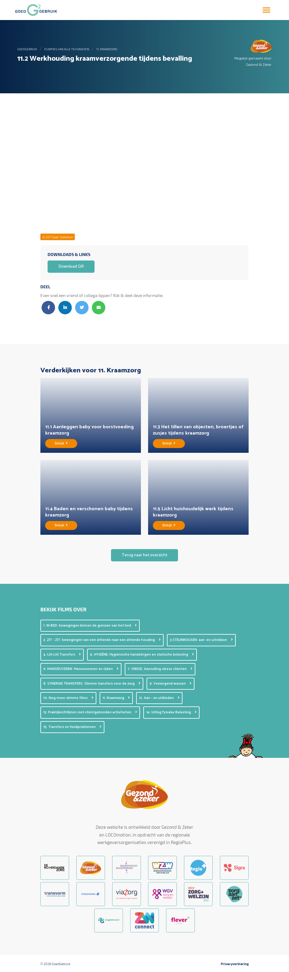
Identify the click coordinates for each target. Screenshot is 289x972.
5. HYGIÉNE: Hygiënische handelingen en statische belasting (142, 654)
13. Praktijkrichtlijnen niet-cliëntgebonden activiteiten (90, 712)
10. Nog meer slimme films (68, 698)
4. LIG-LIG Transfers (62, 654)
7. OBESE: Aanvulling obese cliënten (160, 669)
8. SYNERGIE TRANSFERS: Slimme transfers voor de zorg (91, 683)
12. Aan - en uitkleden (159, 698)
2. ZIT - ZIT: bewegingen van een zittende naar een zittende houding (102, 640)
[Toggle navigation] (266, 10)
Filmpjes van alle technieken (66, 49)
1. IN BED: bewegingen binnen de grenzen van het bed (90, 625)
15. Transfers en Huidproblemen (72, 727)
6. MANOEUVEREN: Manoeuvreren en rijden (80, 669)
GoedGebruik (27, 49)
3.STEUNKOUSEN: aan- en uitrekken (201, 640)
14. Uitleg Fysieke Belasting (171, 712)
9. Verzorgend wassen (170, 683)
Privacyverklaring (235, 964)
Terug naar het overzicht (144, 555)
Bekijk (61, 443)
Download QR (71, 266)
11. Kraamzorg (106, 49)
